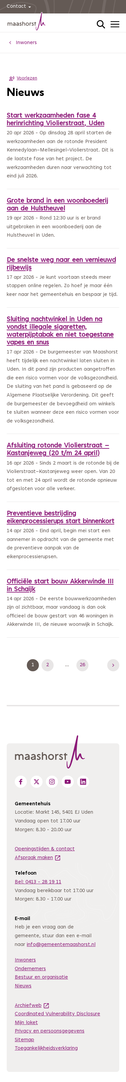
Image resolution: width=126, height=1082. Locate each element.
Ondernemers (30, 969)
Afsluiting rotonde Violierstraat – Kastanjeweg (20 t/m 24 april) (58, 450)
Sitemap (24, 1040)
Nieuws (23, 986)
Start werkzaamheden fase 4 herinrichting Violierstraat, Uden (55, 120)
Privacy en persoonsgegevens (49, 1031)
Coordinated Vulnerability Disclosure (57, 1014)
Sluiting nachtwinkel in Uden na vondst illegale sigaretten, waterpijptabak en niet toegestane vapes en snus (60, 331)
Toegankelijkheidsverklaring (46, 1048)
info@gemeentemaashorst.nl (61, 944)
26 (84, 665)
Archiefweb (32, 1005)
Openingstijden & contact (45, 849)
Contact (20, 6)
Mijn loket (26, 1022)
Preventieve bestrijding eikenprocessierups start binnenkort (60, 518)
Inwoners (25, 960)
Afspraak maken (38, 857)
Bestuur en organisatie (41, 977)
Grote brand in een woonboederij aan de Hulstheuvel (57, 205)
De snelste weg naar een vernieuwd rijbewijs (61, 264)
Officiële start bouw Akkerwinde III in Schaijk (60, 586)
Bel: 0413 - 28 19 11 (38, 882)
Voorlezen (22, 78)
